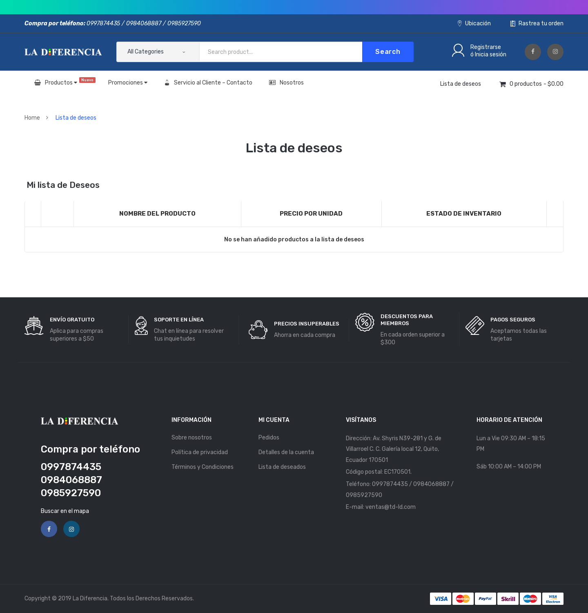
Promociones (127, 82)
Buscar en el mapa (65, 511)
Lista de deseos (460, 83)
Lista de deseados (282, 467)
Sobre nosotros (192, 437)
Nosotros (286, 82)
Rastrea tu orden (537, 23)
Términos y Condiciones (203, 467)
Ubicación (474, 23)
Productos (65, 81)
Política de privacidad (200, 452)
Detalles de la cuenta (286, 452)
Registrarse (485, 47)
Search (388, 52)
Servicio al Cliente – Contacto (208, 82)
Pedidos (268, 437)
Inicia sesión (490, 54)
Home (32, 117)
